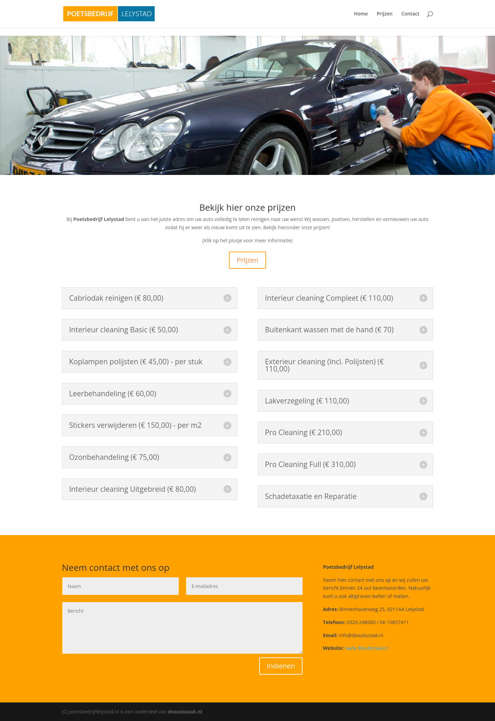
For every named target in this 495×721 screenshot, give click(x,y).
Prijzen (385, 14)
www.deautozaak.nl (367, 648)
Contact (410, 14)
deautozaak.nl (185, 711)
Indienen (281, 665)
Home (361, 14)
